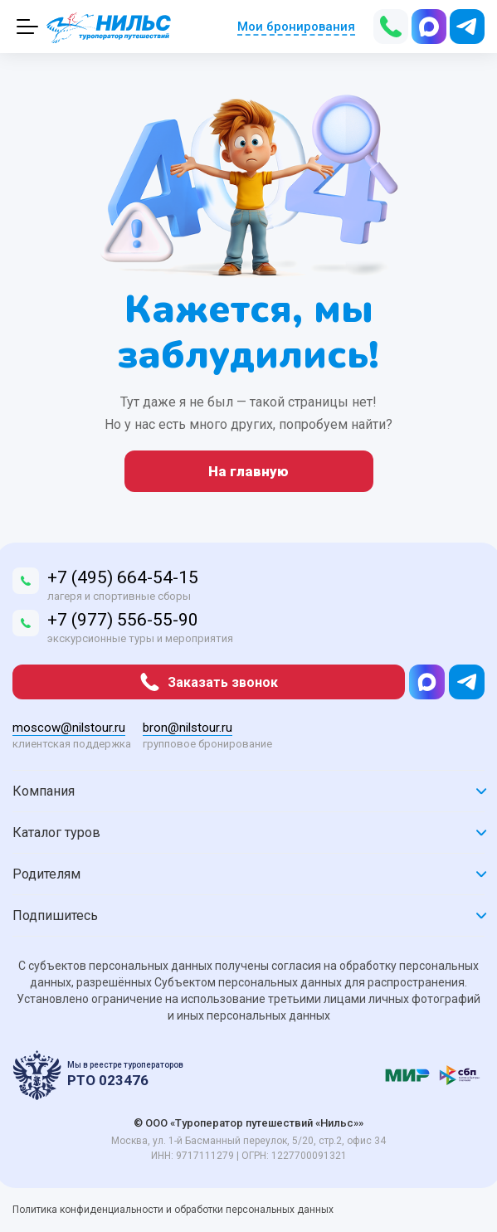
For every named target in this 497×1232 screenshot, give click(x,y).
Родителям (248, 874)
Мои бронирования (296, 26)
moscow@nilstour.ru (68, 727)
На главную (248, 471)
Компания (248, 791)
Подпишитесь (248, 915)
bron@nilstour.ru (187, 727)
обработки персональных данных (254, 1209)
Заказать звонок (209, 682)
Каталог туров (248, 832)
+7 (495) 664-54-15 (122, 577)
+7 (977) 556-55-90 (122, 620)
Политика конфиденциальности (89, 1209)
